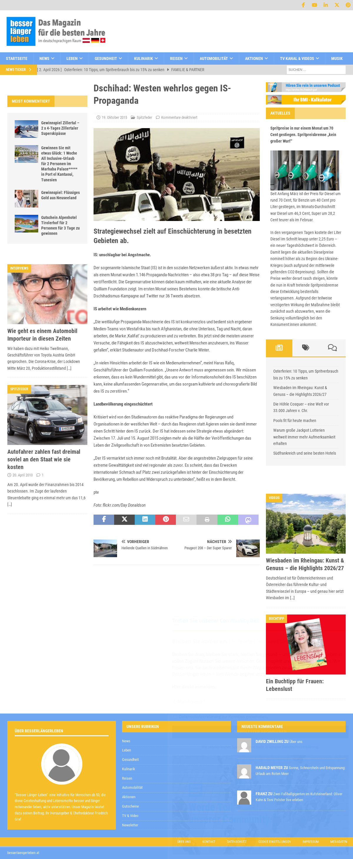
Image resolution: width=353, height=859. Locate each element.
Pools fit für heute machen (294, 420)
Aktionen (254, 58)
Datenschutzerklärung (200, 716)
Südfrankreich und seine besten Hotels (304, 453)
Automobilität (214, 58)
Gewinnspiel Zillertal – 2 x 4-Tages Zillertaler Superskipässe (60, 128)
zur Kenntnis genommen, (220, 717)
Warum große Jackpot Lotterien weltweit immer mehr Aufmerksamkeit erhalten (304, 437)
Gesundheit (106, 58)
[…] (69, 368)
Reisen (176, 58)
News (44, 58)
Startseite (16, 58)
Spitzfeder (144, 117)
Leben (72, 58)
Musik (337, 58)
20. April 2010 (23, 475)
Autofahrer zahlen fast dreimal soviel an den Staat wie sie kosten (43, 459)
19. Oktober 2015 (114, 117)
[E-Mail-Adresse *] (260, 702)
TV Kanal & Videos (297, 58)
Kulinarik (143, 58)
